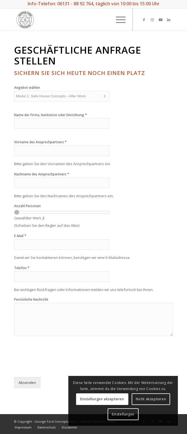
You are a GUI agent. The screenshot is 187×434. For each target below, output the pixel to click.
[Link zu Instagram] (152, 19)
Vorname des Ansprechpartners (40, 142)
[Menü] (118, 20)
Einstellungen (148, 414)
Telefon (21, 268)
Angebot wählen (27, 87)
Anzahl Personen (27, 206)
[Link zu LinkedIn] (169, 19)
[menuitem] (23, 427)
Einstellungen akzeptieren (127, 399)
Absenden (27, 382)
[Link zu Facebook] (144, 19)
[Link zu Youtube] (160, 19)
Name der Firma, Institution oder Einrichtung (50, 115)
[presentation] (56, 368)
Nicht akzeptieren (110, 414)
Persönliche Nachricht (31, 299)
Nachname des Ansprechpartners (41, 174)
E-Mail (20, 235)
